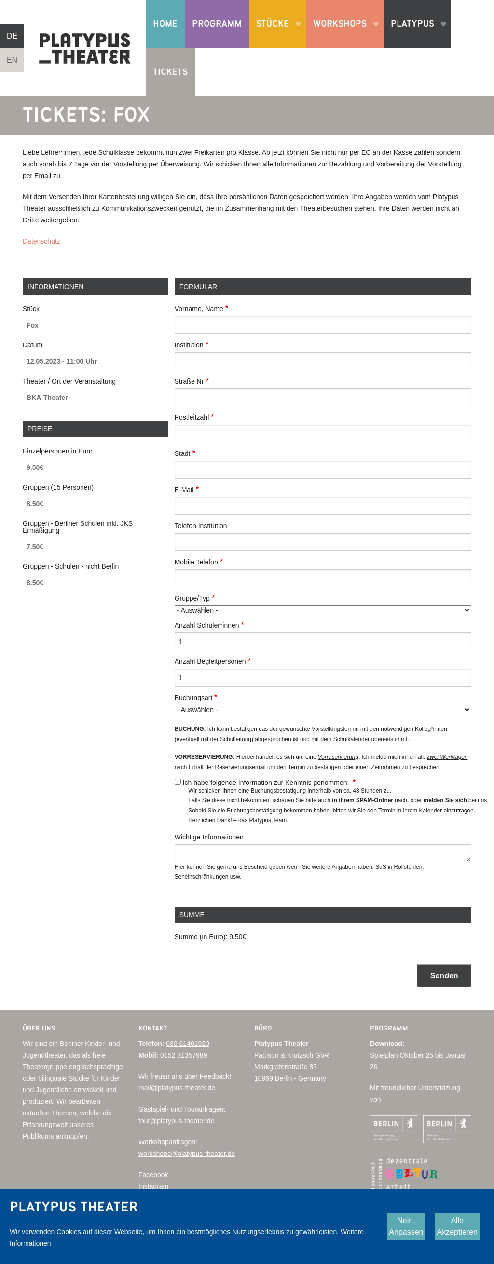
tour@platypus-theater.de (176, 1121)
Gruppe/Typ (192, 598)
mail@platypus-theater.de (176, 1088)
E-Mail (184, 489)
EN (12, 60)
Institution (189, 345)
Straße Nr (189, 381)
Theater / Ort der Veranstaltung (69, 381)
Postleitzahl (192, 417)
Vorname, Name (199, 308)
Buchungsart (194, 697)
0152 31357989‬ (183, 1055)
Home (165, 23)
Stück (31, 308)
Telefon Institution (201, 525)
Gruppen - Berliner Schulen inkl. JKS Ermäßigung (78, 527)
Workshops (342, 33)
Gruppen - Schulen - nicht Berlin (71, 566)
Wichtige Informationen (209, 837)
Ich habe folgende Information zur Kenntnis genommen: (267, 782)
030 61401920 (187, 1043)
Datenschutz (41, 241)
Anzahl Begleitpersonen (210, 661)
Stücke (275, 33)
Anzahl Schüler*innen (207, 625)
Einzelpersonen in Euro (58, 451)
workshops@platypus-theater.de (186, 1153)
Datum (32, 345)
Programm (217, 23)
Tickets (170, 72)
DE (12, 36)
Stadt (183, 453)
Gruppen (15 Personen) (58, 487)
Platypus (415, 33)
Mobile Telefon (196, 562)
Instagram (153, 1186)
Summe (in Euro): (201, 937)
